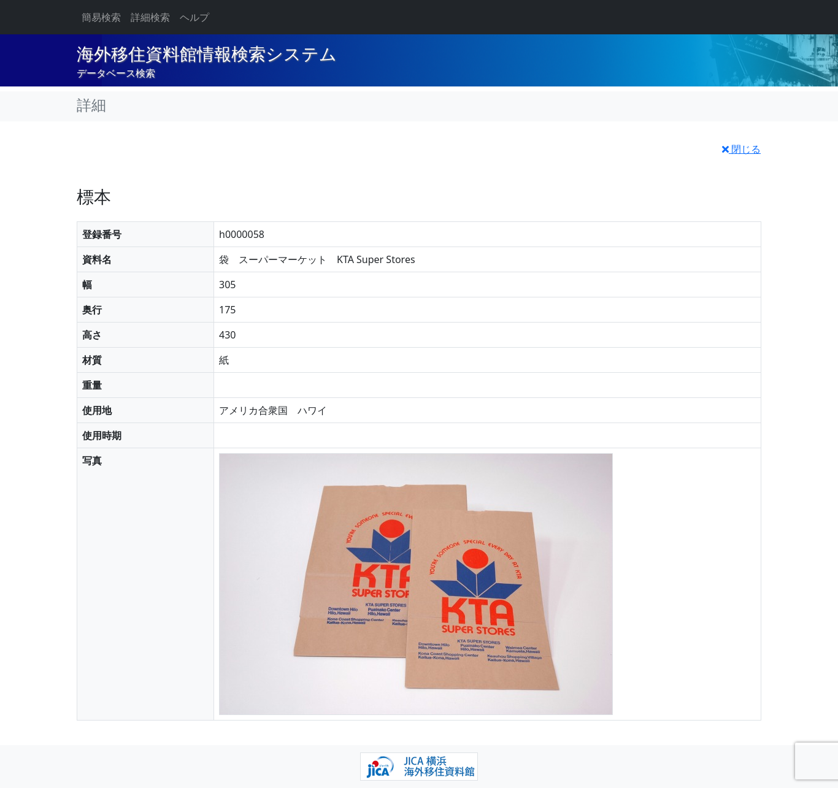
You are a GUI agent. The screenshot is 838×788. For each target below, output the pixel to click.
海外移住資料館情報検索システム (207, 54)
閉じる (741, 149)
